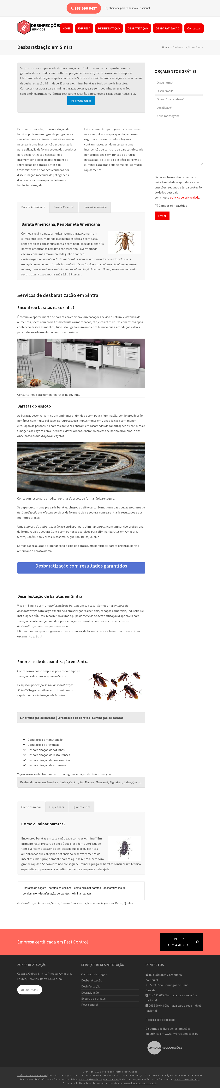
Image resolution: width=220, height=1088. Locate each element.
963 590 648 (156, 1005)
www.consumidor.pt (187, 1079)
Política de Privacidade (160, 1020)
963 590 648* (84, 8)
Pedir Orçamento (81, 100)
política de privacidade (184, 197)
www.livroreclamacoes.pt (181, 1034)
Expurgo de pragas (93, 998)
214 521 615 (156, 995)
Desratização (90, 992)
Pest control (89, 1004)
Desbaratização (91, 980)
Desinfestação (90, 986)
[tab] (33, 207)
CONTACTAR (29, 990)
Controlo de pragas (94, 974)
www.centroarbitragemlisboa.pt (99, 1079)
